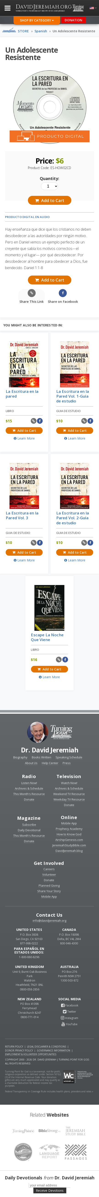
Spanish (41, 31)
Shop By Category (37, 20)
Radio (29, 776)
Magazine (29, 818)
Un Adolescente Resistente (74, 31)
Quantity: (49, 178)
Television (68, 776)
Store (23, 31)
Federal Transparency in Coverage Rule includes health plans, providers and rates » (49, 1091)
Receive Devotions (50, 1190)
